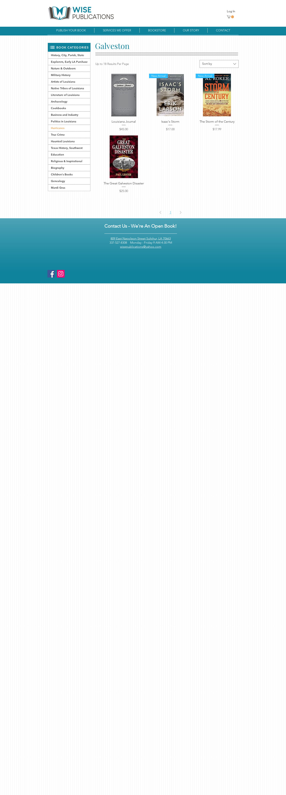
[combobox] (219, 64)
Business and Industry (64, 115)
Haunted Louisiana (63, 141)
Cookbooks (58, 108)
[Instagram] (61, 274)
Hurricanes (57, 128)
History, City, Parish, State (67, 55)
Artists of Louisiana (63, 81)
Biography (57, 168)
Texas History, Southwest (67, 148)
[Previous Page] (160, 212)
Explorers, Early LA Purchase (69, 62)
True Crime (58, 134)
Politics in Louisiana (63, 121)
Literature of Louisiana (65, 95)
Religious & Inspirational (66, 161)
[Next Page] (180, 212)
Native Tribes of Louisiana (67, 88)
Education (57, 154)
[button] (230, 16)
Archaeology (59, 101)
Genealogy (58, 181)
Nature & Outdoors (63, 68)
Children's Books (62, 174)
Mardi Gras (58, 187)
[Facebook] (51, 274)
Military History (60, 75)
